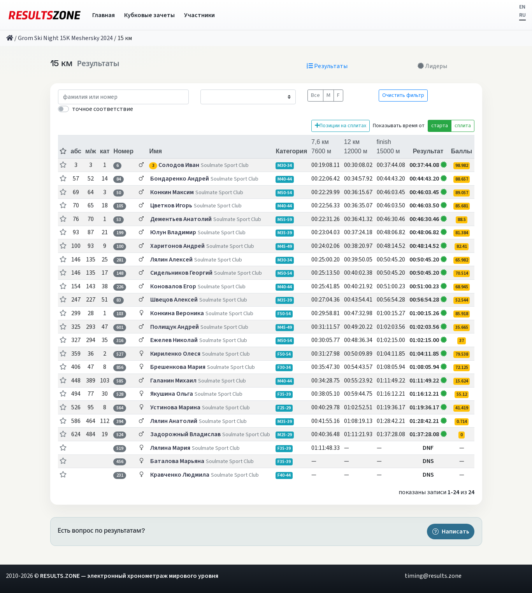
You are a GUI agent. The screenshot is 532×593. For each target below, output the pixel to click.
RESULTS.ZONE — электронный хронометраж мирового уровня (129, 576)
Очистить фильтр (403, 95)
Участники (199, 15)
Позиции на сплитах (340, 126)
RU (522, 15)
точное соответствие (102, 109)
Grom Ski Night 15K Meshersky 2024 (65, 38)
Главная (103, 15)
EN (522, 7)
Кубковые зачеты (149, 15)
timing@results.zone (433, 576)
